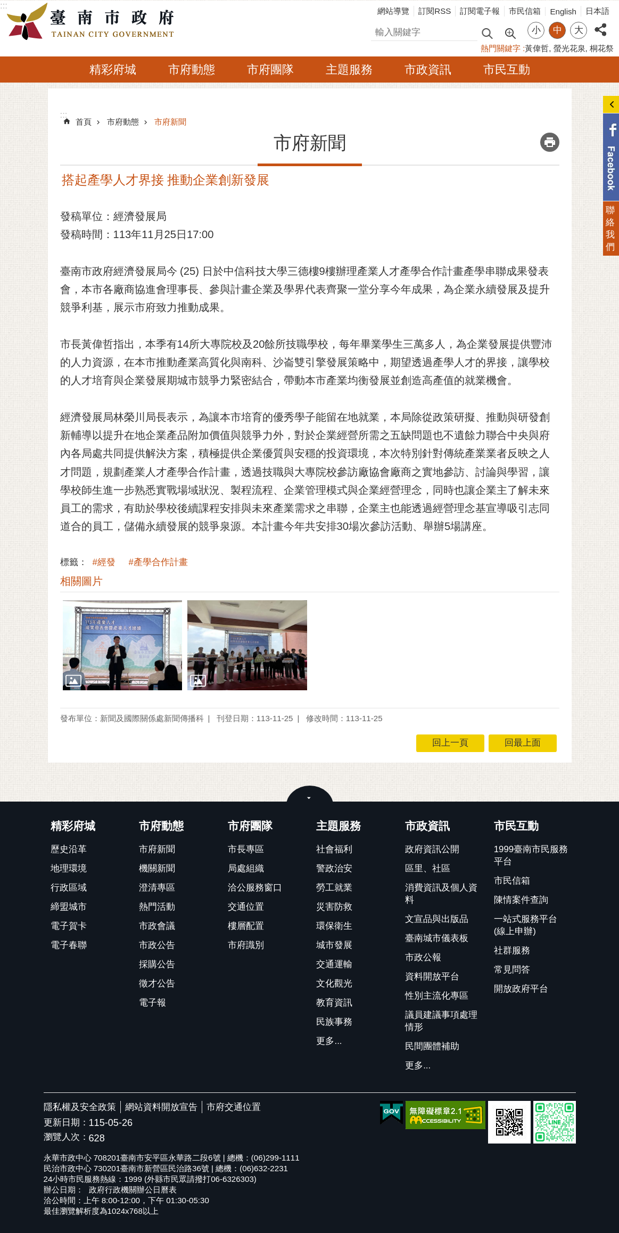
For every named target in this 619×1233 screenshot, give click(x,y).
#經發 (104, 562)
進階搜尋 (510, 32)
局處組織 (246, 868)
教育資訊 (334, 1003)
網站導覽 (393, 10)
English (563, 11)
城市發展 (334, 945)
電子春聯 (69, 945)
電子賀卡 (69, 926)
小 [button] (536, 30)
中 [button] (557, 30)
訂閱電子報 (480, 10)
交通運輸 (334, 964)
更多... (329, 1041)
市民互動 (506, 69)
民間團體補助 (432, 1046)
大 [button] (578, 30)
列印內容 (549, 142)
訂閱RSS (434, 10)
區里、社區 (427, 868)
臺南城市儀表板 (436, 938)
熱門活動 (157, 907)
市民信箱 (525, 10)
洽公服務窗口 (255, 888)
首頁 (84, 121)
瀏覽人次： (66, 1137)
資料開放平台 (432, 976)
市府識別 (246, 945)
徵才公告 (157, 983)
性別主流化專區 (436, 996)
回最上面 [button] (523, 743)
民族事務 (334, 1022)
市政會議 (157, 926)
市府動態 (191, 69)
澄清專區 (157, 888)
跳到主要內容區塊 (5, 5)
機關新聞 (157, 868)
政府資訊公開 (432, 849)
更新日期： (66, 1122)
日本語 (597, 10)
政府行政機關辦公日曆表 (133, 1189)
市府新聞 (170, 121)
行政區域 (69, 888)
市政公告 (157, 945)
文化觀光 (334, 983)
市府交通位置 (234, 1107)
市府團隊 (270, 69)
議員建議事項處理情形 (441, 1021)
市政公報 (423, 957)
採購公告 (157, 964)
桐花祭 (602, 48)
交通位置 (246, 907)
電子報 (152, 1003)
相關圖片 (81, 581)
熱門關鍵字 (501, 48)
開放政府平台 (521, 989)
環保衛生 (334, 926)
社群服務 (512, 950)
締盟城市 (69, 907)
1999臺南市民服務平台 (531, 855)
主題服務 (349, 69)
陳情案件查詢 (521, 900)
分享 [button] (600, 23)
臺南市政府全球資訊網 (93, 22)
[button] (123, 645)
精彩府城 (112, 69)
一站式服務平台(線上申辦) (525, 925)
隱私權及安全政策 (80, 1107)
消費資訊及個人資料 (441, 894)
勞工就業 (334, 888)
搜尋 (380, 31)
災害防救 (334, 907)
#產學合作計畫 (158, 562)
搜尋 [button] (487, 33)
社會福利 (334, 849)
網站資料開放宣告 (161, 1107)
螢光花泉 (569, 48)
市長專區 (246, 849)
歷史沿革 (69, 849)
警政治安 (334, 868)
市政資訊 (428, 69)
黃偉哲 (537, 48)
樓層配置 (246, 926)
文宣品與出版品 (436, 919)
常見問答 (512, 970)
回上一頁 (450, 743)
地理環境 (69, 868)
